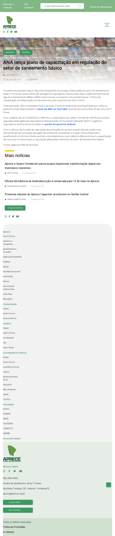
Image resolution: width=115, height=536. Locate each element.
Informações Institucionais (9, 287)
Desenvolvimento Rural (10, 378)
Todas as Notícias (15, 208)
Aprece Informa (9, 318)
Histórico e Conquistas (8, 242)
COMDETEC (8, 428)
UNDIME (6, 433)
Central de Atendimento (101, 7)
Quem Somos (9, 236)
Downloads (8, 276)
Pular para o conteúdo (8, 6)
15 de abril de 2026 (37, 186)
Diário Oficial (8, 347)
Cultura (6, 372)
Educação (7, 385)
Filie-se (6, 281)
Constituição (8, 338)
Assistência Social (11, 367)
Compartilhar (32, 79)
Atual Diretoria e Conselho (9, 250)
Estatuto (6, 262)
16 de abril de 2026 (29, 173)
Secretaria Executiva (11, 271)
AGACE (6, 409)
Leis (4, 343)
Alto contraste (28, 6)
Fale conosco (15, 510)
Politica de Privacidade (14, 527)
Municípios (7, 299)
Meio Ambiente (9, 389)
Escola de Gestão (12, 438)
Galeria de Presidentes (12, 257)
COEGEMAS (8, 424)
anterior (10, 52)
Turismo (6, 399)
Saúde (5, 394)
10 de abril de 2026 (37, 199)
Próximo (26, 52)
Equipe (6, 267)
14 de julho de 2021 (12, 79)
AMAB (5, 419)
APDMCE (7, 414)
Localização (14, 502)
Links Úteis (7, 294)
